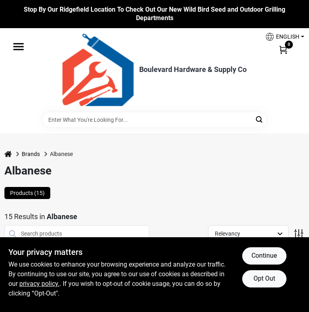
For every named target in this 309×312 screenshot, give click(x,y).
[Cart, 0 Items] (283, 49)
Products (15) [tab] (27, 193)
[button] (282, 36)
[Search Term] (154, 120)
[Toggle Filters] (298, 233)
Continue (264, 255)
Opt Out (264, 278)
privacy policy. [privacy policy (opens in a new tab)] (39, 283)
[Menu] (18, 46)
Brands (31, 154)
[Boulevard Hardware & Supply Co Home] (98, 70)
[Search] (260, 119)
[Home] (8, 154)
